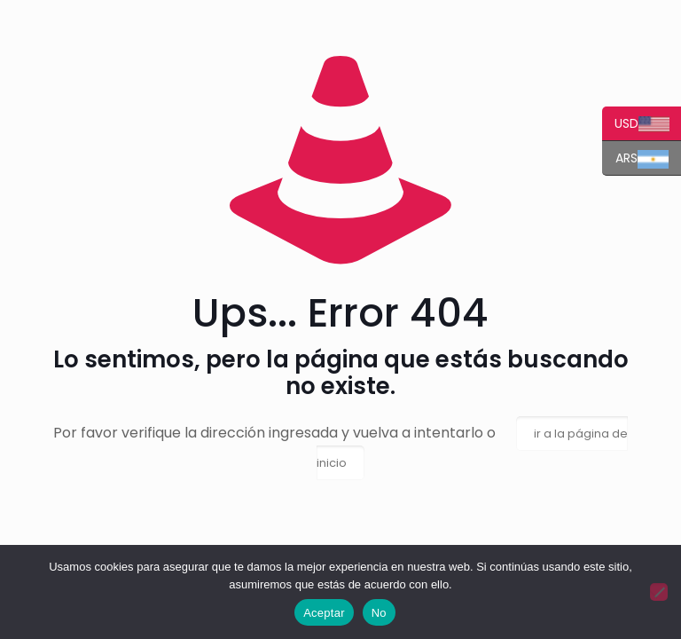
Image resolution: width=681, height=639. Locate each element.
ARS (635, 158)
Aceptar (324, 612)
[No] (659, 592)
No (379, 612)
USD (635, 123)
